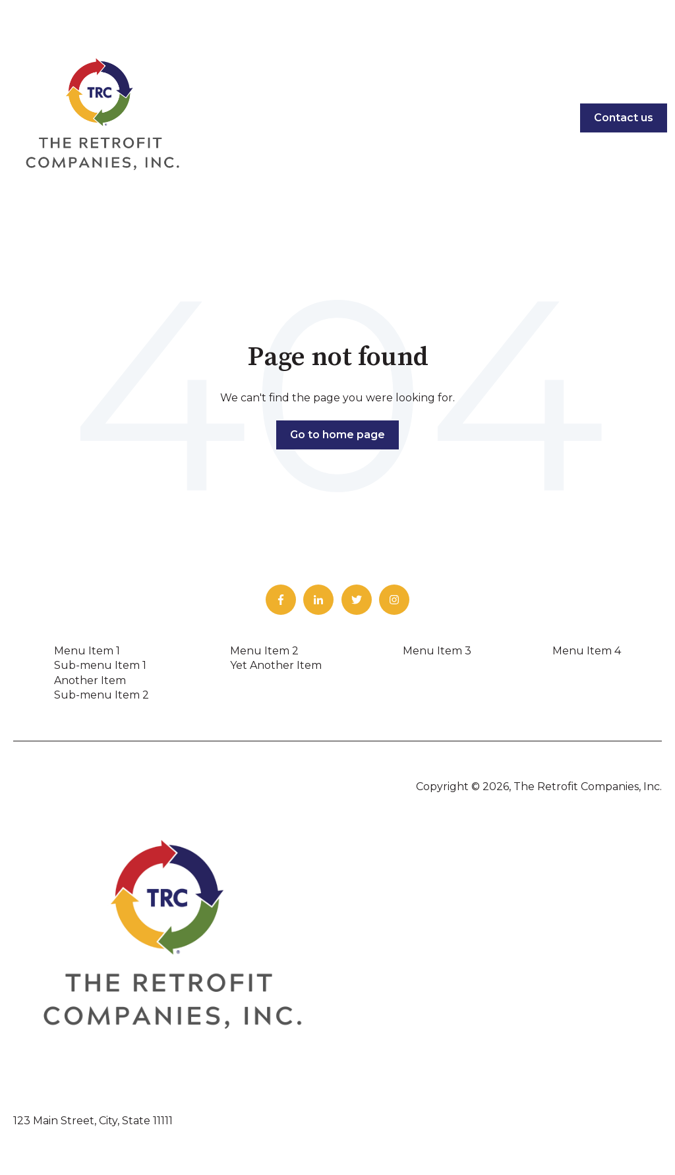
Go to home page (337, 434)
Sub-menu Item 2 (101, 695)
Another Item (90, 680)
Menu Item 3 (437, 651)
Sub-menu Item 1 (100, 665)
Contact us (623, 117)
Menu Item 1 (87, 651)
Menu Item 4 (586, 651)
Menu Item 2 (264, 651)
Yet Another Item (276, 665)
